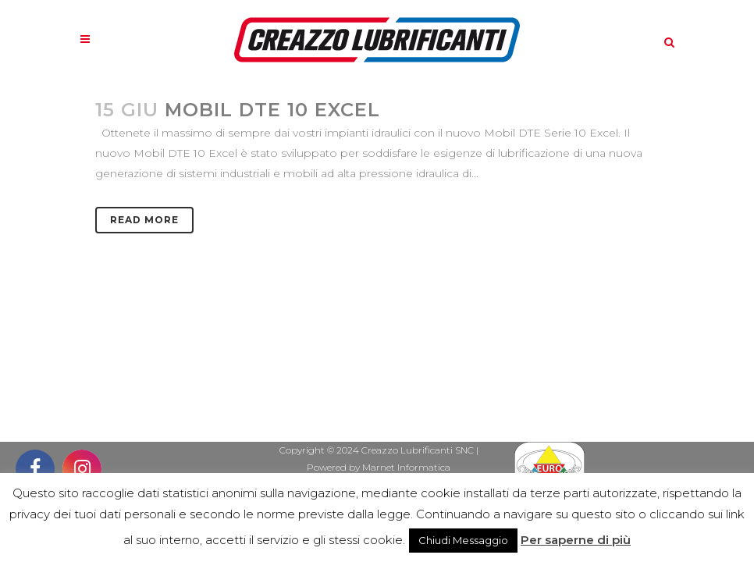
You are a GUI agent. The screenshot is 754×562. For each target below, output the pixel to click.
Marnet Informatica (406, 467)
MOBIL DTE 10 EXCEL (272, 109)
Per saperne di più (576, 539)
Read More (144, 220)
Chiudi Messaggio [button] (463, 540)
